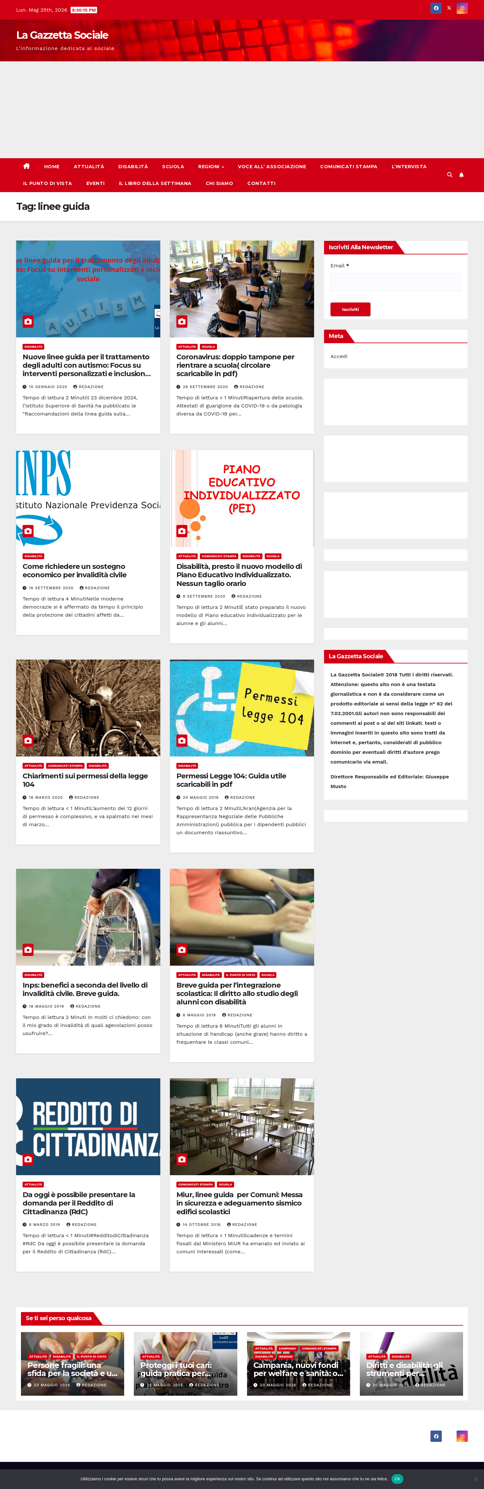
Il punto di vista (47, 183)
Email (340, 265)
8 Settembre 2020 (205, 596)
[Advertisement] (242, 110)
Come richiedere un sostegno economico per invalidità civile (74, 570)
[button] (449, 175)
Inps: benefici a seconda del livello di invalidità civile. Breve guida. (85, 989)
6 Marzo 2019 (45, 1224)
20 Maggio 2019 (201, 797)
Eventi (95, 183)
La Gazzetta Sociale (62, 35)
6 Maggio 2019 (200, 1015)
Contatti (261, 183)
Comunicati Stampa (349, 166)
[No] (476, 1479)
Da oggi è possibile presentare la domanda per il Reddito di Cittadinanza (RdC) (79, 1203)
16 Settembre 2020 (52, 588)
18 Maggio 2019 (47, 1006)
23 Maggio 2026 (53, 1385)
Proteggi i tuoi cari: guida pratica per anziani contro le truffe (183, 1373)
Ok (397, 1478)
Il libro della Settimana (155, 183)
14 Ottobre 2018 (202, 1224)
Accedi (339, 356)
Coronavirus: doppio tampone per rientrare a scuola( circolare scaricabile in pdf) (235, 365)
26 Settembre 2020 (206, 387)
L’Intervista (409, 166)
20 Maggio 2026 (279, 1385)
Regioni (209, 166)
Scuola (173, 166)
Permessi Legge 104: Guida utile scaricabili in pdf (231, 780)
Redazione (88, 387)
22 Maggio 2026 (166, 1385)
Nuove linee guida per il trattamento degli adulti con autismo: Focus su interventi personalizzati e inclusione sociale (86, 370)
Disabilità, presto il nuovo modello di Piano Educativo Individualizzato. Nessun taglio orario (239, 575)
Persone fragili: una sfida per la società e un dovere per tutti (72, 1373)
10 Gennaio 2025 (49, 387)
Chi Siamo (219, 183)
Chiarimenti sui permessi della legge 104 (85, 780)
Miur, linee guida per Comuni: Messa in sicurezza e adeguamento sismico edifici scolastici (239, 1203)
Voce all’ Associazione (272, 166)
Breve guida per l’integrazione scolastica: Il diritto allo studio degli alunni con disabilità (237, 994)
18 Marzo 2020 (46, 797)
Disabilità (133, 166)
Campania (287, 1348)
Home (52, 166)
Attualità (89, 166)
